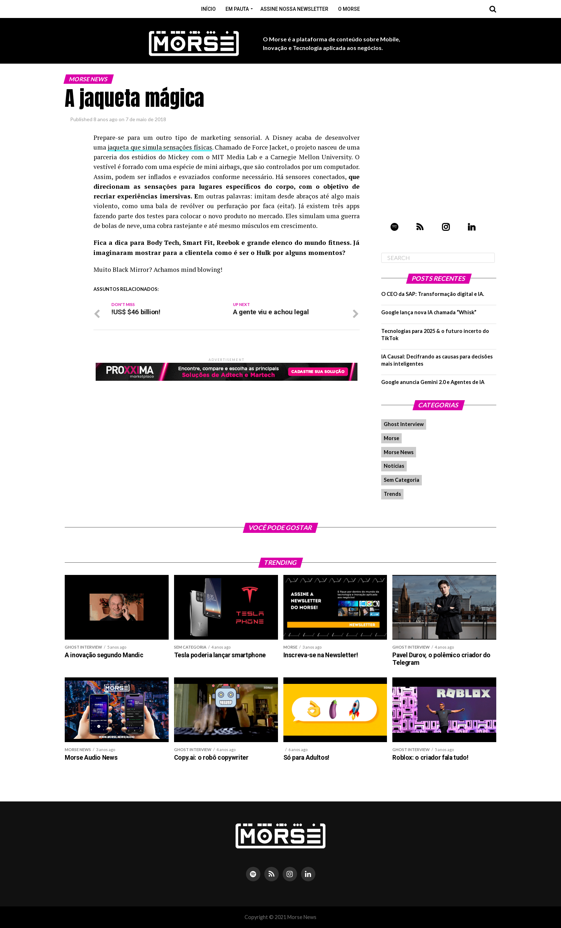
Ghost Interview (404, 424)
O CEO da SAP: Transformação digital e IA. (432, 294)
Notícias (394, 466)
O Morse (349, 9)
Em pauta (237, 9)
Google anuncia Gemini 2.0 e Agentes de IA (432, 382)
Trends (392, 494)
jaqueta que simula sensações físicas (160, 147)
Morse (391, 438)
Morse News (399, 452)
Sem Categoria (401, 480)
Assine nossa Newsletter (294, 9)
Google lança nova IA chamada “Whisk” (428, 312)
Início (208, 9)
